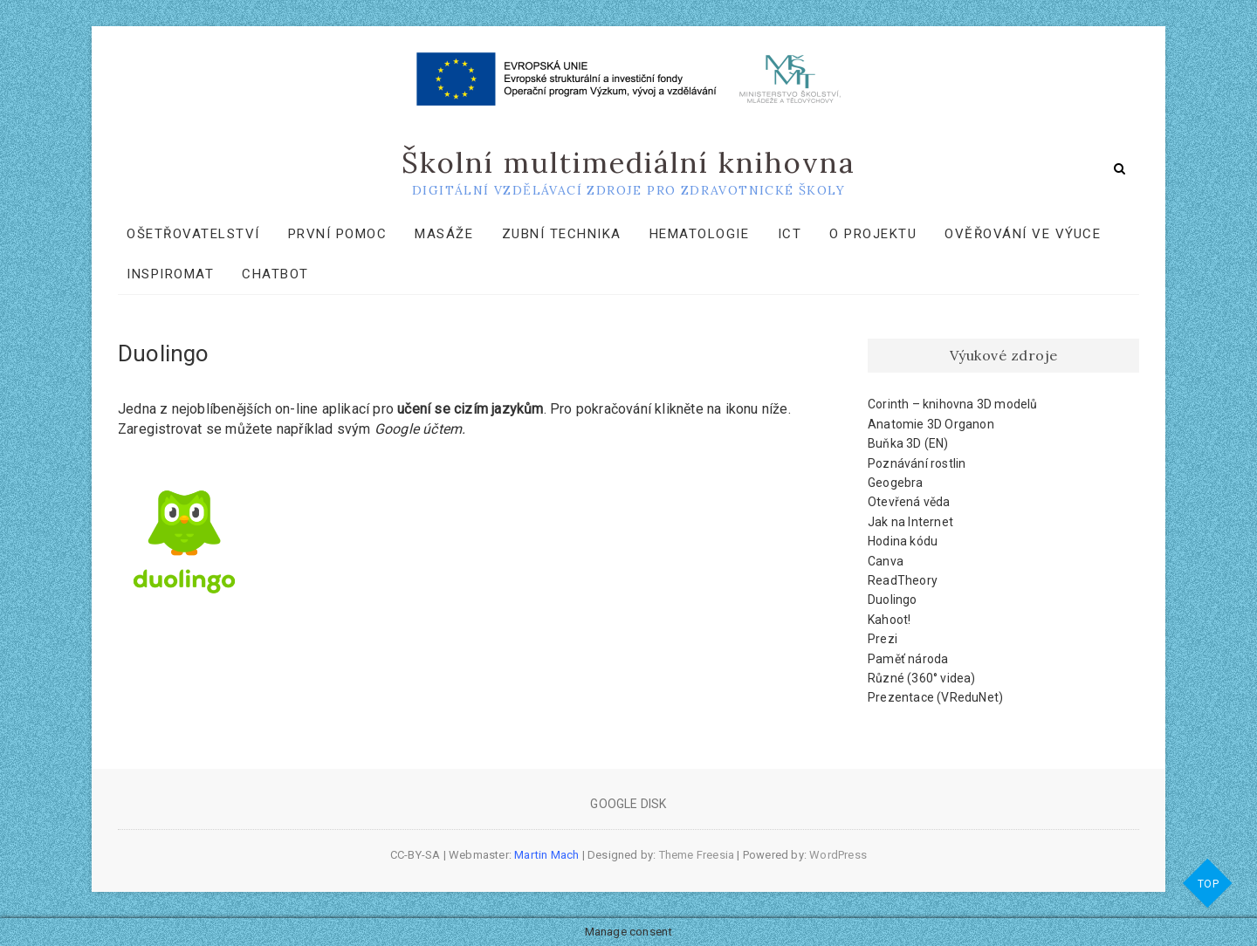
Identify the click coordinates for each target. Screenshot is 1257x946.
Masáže (444, 234)
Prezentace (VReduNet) (935, 697)
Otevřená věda (909, 502)
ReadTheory (903, 580)
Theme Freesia (697, 854)
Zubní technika (562, 234)
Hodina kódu (903, 541)
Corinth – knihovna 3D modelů (953, 404)
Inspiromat (170, 274)
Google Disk (628, 804)
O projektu (873, 234)
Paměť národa (908, 659)
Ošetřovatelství (193, 234)
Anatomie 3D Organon (931, 424)
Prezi (882, 639)
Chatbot (275, 274)
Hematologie (699, 234)
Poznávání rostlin (916, 463)
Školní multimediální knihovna (628, 162)
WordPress (838, 854)
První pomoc (338, 234)
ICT (790, 234)
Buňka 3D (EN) (908, 443)
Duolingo (892, 600)
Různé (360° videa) (922, 678)
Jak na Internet (910, 522)
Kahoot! (889, 620)
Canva (885, 561)
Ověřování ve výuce (1022, 234)
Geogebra (896, 483)
